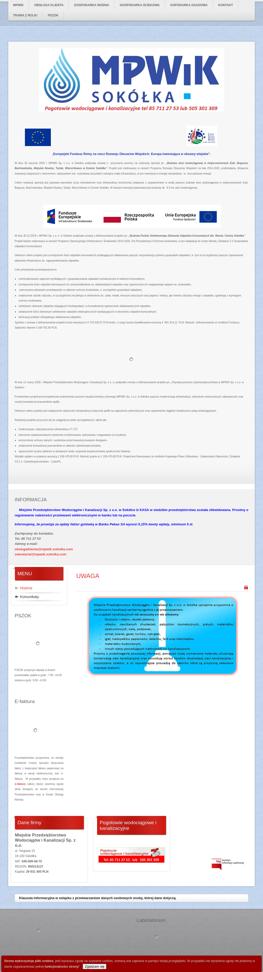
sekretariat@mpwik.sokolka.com (40, 554)
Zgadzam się (94, 966)
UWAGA (87, 575)
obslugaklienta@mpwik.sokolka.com (44, 549)
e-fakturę (20, 784)
